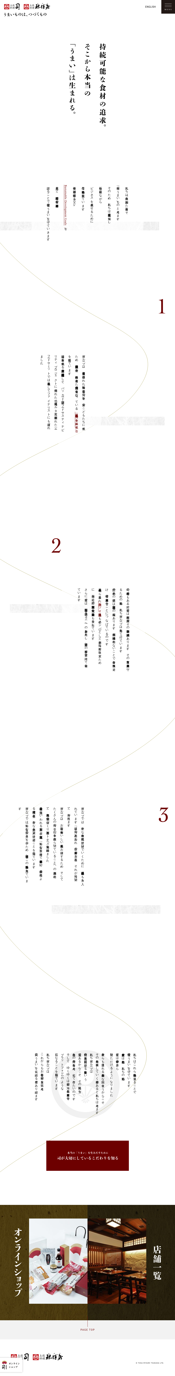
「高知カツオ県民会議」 (100, 606)
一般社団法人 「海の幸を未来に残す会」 (76, 420)
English (150, 6)
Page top (87, 1330)
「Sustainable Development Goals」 (65, 205)
